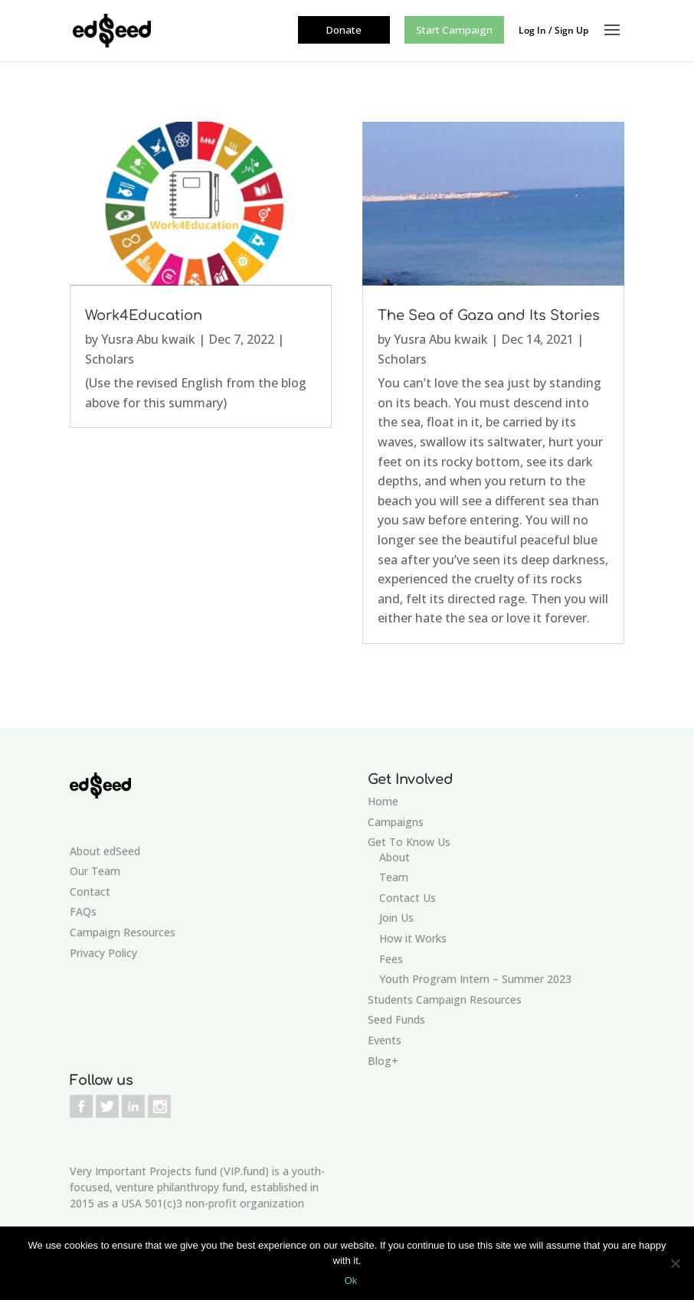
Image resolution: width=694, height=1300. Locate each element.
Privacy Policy (103, 953)
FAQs (83, 911)
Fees (391, 959)
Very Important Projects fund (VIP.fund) (169, 1171)
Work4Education (143, 315)
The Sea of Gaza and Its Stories (489, 315)
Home (383, 801)
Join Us (396, 917)
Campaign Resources (122, 932)
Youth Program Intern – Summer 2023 (475, 979)
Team (393, 877)
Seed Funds (396, 1019)
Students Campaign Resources (445, 999)
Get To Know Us (409, 842)
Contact (90, 891)
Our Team (95, 871)
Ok (351, 1280)
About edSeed (105, 851)
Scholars (109, 359)
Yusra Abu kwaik (148, 339)
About (394, 857)
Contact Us (407, 897)
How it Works (413, 938)
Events (384, 1040)
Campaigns (396, 822)
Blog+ (383, 1060)
